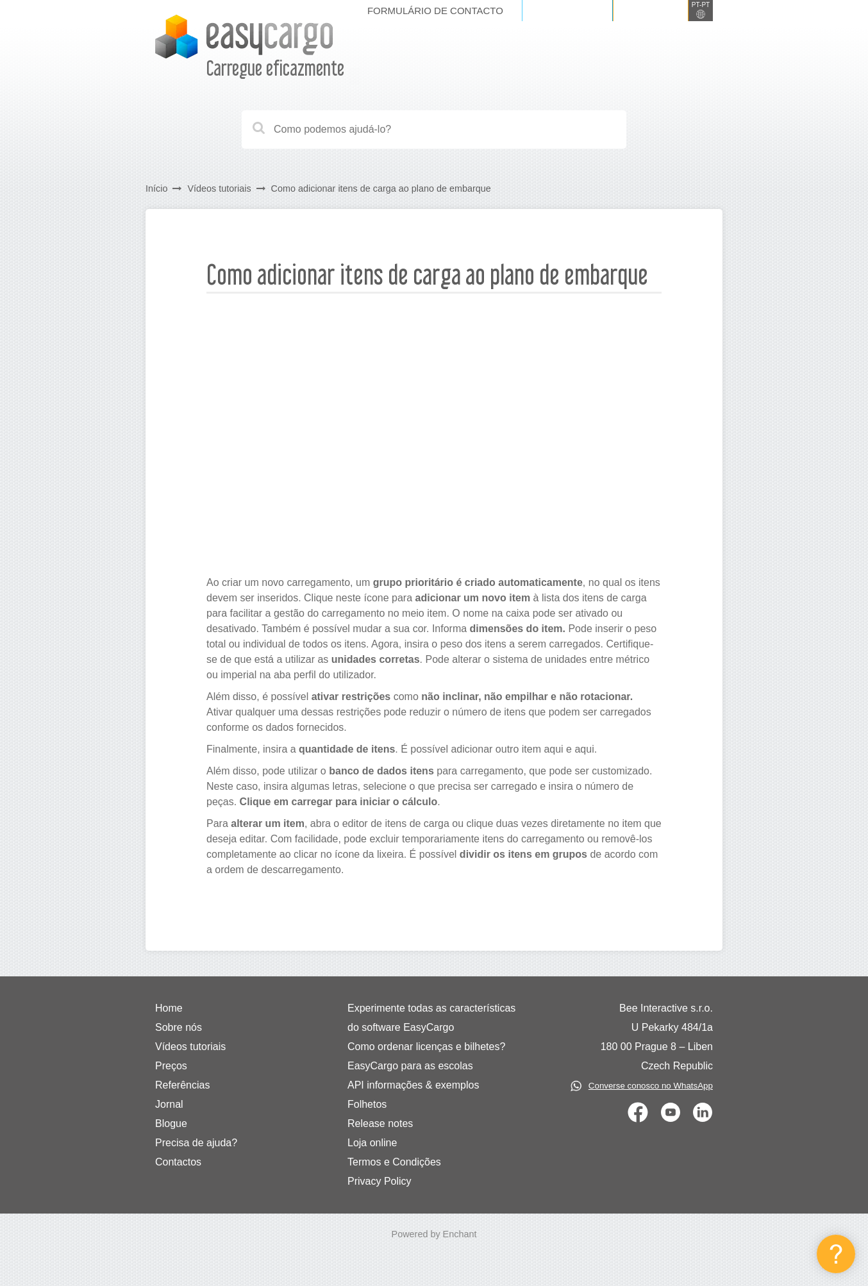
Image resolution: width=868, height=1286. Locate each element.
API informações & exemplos (413, 1085)
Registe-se (650, 10)
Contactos (178, 1162)
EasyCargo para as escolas (410, 1065)
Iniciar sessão (567, 10)
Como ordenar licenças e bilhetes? (426, 1046)
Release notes (380, 1123)
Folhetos (367, 1104)
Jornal (169, 1104)
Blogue (171, 1123)
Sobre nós (178, 1027)
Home (169, 1008)
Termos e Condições (394, 1162)
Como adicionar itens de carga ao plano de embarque (381, 188)
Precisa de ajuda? (196, 1142)
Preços (171, 1065)
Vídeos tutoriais (219, 188)
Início (156, 188)
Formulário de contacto (435, 10)
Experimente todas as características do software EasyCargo (431, 1018)
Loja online (372, 1142)
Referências (182, 1085)
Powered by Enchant (434, 1234)
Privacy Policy (379, 1181)
